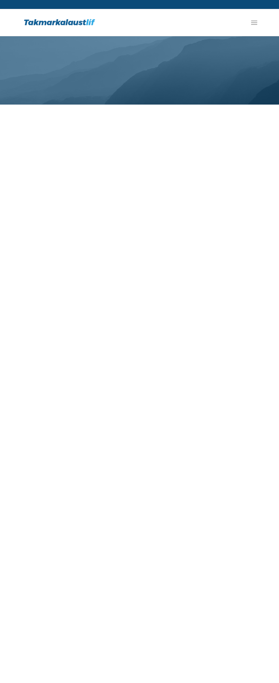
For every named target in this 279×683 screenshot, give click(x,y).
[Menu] (254, 23)
